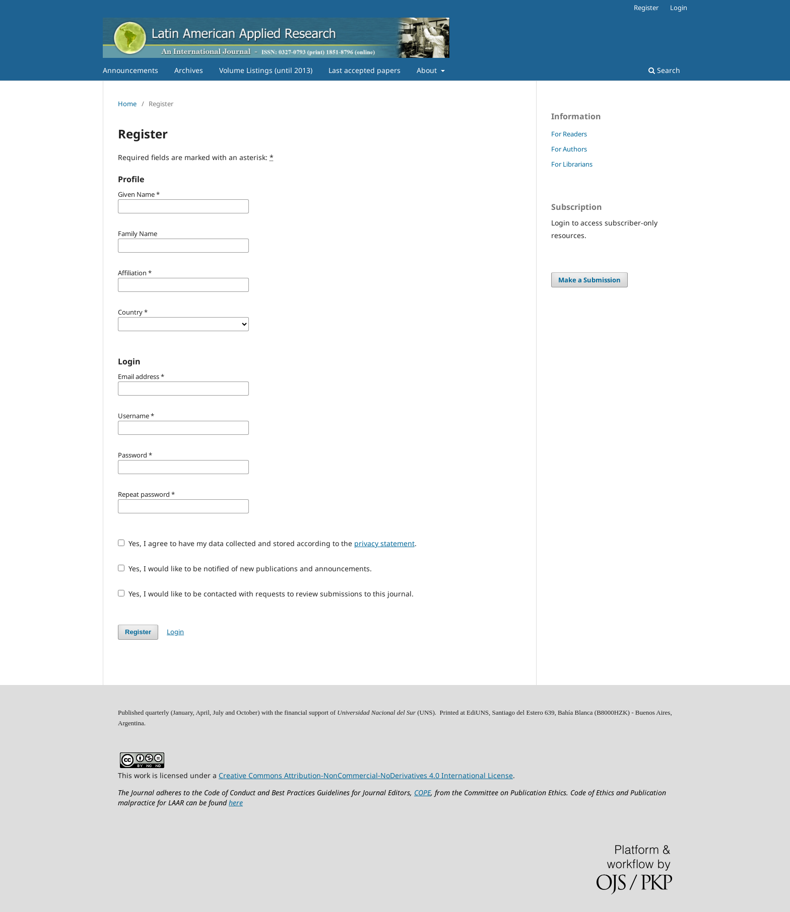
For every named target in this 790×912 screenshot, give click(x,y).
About (428, 70)
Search (664, 70)
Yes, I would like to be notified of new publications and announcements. (245, 568)
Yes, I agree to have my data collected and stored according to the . (267, 543)
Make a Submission (589, 279)
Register (646, 7)
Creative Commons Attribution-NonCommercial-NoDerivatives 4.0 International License (366, 775)
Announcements (130, 70)
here (236, 802)
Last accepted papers (364, 70)
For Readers (569, 133)
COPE (422, 792)
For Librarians (571, 164)
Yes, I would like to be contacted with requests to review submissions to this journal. (266, 593)
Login (678, 7)
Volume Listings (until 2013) (265, 70)
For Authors (569, 149)
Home (127, 103)
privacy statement (384, 543)
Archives (188, 70)
